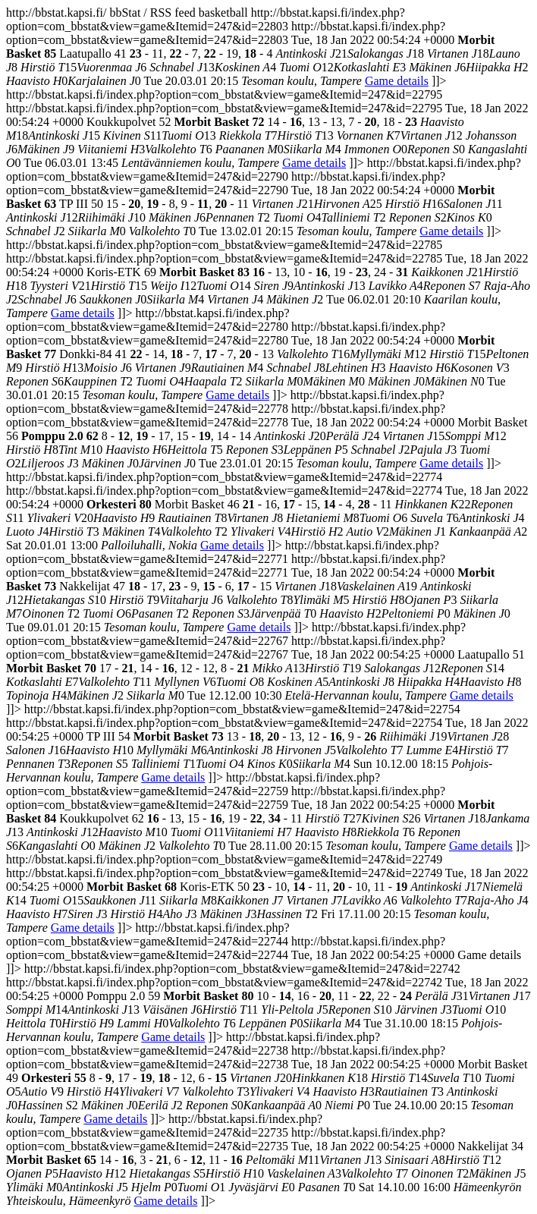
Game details (397, 80)
